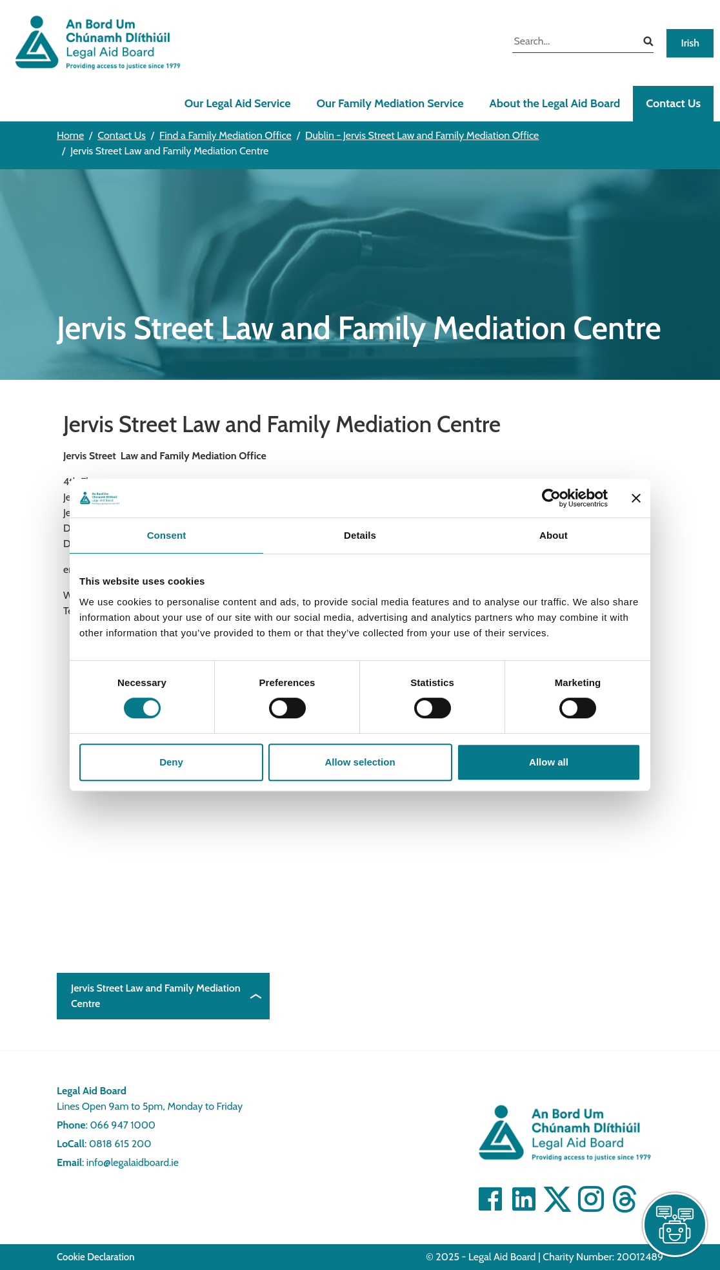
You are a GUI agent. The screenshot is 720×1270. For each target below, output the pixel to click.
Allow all (548, 761)
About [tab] (553, 535)
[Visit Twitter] (557, 1198)
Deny (171, 761)
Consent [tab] (166, 535)
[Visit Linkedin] (524, 1198)
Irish (690, 43)
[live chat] (675, 1224)
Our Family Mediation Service (389, 103)
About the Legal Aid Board (554, 103)
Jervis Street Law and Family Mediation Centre (156, 996)
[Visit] (591, 1198)
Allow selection (360, 761)
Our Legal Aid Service (238, 103)
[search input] (573, 42)
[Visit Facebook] (490, 1198)
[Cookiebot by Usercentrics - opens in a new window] (551, 498)
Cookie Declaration (96, 1257)
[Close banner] (636, 498)
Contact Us (673, 103)
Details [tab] (360, 535)
